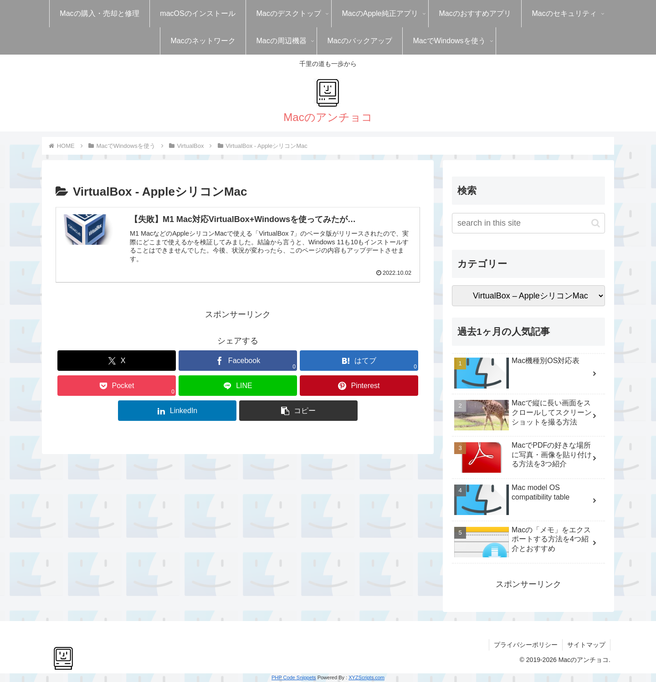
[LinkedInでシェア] (177, 410)
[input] (528, 223)
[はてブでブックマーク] (359, 360)
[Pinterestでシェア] (359, 385)
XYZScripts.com (366, 677)
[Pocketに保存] (116, 385)
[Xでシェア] (116, 360)
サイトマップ (586, 644)
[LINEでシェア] (238, 385)
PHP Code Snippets (294, 677)
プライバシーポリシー (526, 644)
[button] (298, 410)
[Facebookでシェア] (238, 360)
